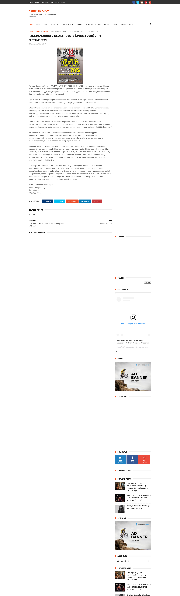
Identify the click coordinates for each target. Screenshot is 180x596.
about (37, 2)
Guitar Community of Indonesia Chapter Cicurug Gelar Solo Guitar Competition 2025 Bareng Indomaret (133, 449)
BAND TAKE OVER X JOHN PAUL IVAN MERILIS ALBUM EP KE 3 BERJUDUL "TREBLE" (139, 293)
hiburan (46, 32)
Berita (38, 24)
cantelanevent (144, 143)
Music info (90, 24)
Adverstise (55, 2)
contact (45, 2)
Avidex (38, 32)
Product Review (128, 24)
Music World (68, 24)
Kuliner (79, 24)
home (31, 2)
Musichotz (55, 24)
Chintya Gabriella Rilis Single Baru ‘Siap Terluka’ (138, 303)
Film (46, 24)
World (115, 24)
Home (31, 24)
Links (63, 2)
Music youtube (104, 24)
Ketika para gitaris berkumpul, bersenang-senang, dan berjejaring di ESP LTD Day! (137, 283)
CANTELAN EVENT (39, 11)
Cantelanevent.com (129, 594)
